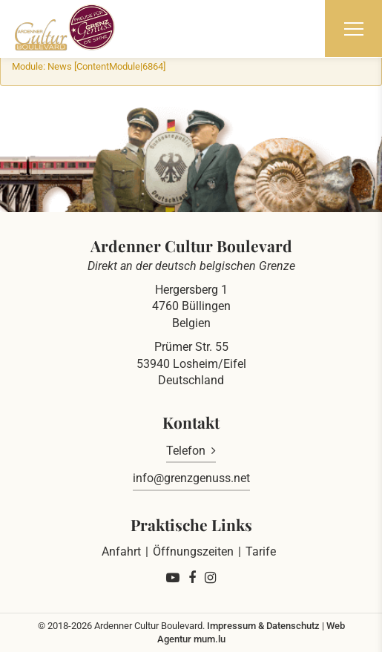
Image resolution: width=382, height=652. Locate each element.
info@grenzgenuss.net (191, 478)
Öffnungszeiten (193, 551)
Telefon (185, 451)
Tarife (261, 551)
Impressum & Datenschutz (263, 625)
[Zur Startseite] (65, 27)
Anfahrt (121, 551)
